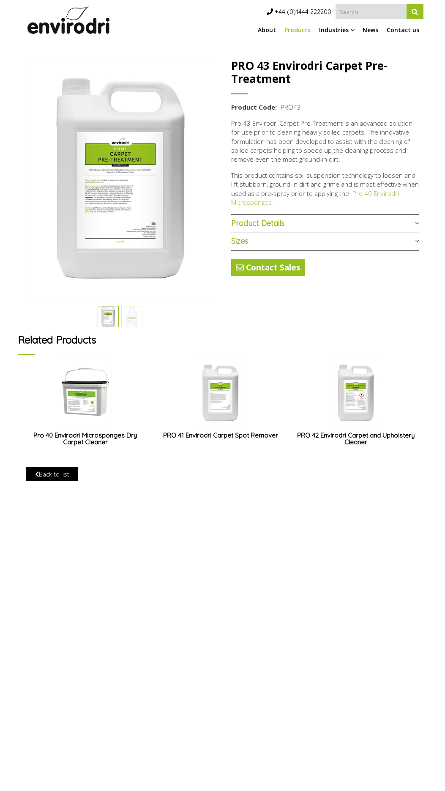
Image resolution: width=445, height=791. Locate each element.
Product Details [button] (257, 223)
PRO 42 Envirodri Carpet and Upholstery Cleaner (356, 438)
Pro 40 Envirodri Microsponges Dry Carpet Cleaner (85, 438)
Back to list (52, 474)
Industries (334, 30)
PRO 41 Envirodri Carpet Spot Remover (220, 435)
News (370, 30)
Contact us (403, 30)
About (267, 30)
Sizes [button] (239, 241)
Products (297, 30)
